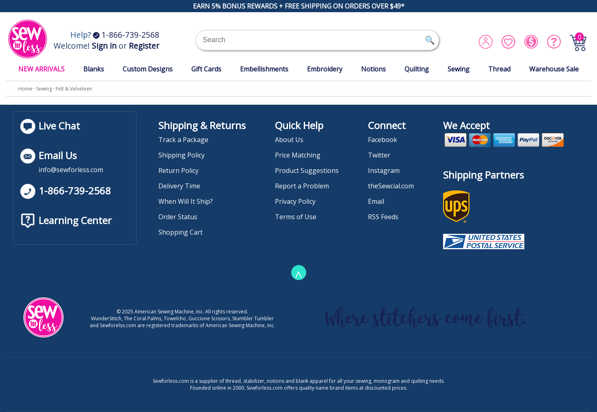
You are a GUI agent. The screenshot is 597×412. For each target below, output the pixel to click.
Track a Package (183, 139)
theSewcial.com (391, 185)
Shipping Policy (181, 155)
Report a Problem (302, 185)
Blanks (93, 69)
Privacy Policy (295, 201)
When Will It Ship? (185, 201)
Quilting (416, 69)
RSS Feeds (383, 216)
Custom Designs (148, 69)
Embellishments (264, 69)
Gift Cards (206, 69)
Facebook (382, 139)
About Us (289, 139)
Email (376, 201)
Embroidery (324, 69)
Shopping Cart (180, 232)
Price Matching (297, 155)
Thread (499, 69)
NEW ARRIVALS (41, 69)
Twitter (379, 155)
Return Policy (178, 170)
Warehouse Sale (554, 69)
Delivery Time (179, 185)
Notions (373, 69)
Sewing (458, 69)
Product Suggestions (307, 170)
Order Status (177, 216)
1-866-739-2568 (126, 34)
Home (25, 88)
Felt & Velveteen (74, 88)
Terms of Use (295, 216)
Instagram (384, 170)
